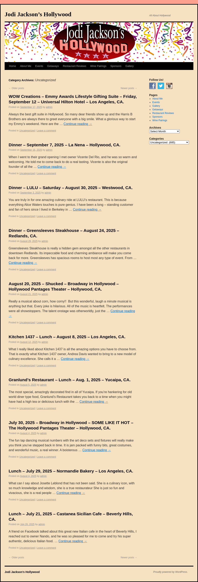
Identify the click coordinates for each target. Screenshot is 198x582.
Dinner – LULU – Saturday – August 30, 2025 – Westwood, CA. (71, 187)
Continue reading (78, 124)
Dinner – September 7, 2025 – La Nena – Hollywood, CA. (64, 144)
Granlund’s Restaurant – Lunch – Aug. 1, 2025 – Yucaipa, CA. (70, 379)
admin (49, 107)
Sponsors (115, 66)
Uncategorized (27, 130)
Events (39, 66)
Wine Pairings (98, 66)
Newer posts (129, 88)
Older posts (16, 88)
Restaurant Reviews (74, 66)
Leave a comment (46, 130)
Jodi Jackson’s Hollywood (38, 14)
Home (12, 66)
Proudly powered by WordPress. (170, 572)
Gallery (129, 66)
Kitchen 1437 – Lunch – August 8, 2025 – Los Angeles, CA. (67, 336)
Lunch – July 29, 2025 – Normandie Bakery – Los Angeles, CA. (71, 471)
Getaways (53, 66)
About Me (25, 66)
